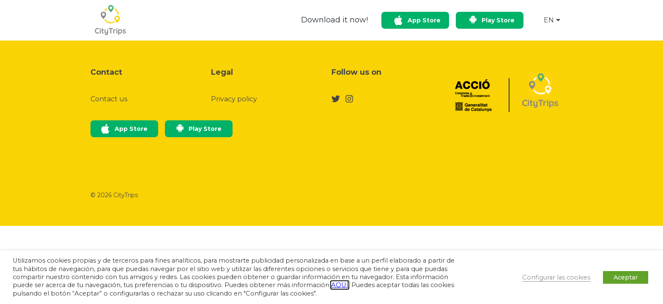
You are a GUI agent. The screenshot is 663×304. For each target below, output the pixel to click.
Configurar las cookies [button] (556, 277)
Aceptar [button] (626, 277)
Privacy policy (234, 99)
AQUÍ (339, 285)
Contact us (108, 99)
